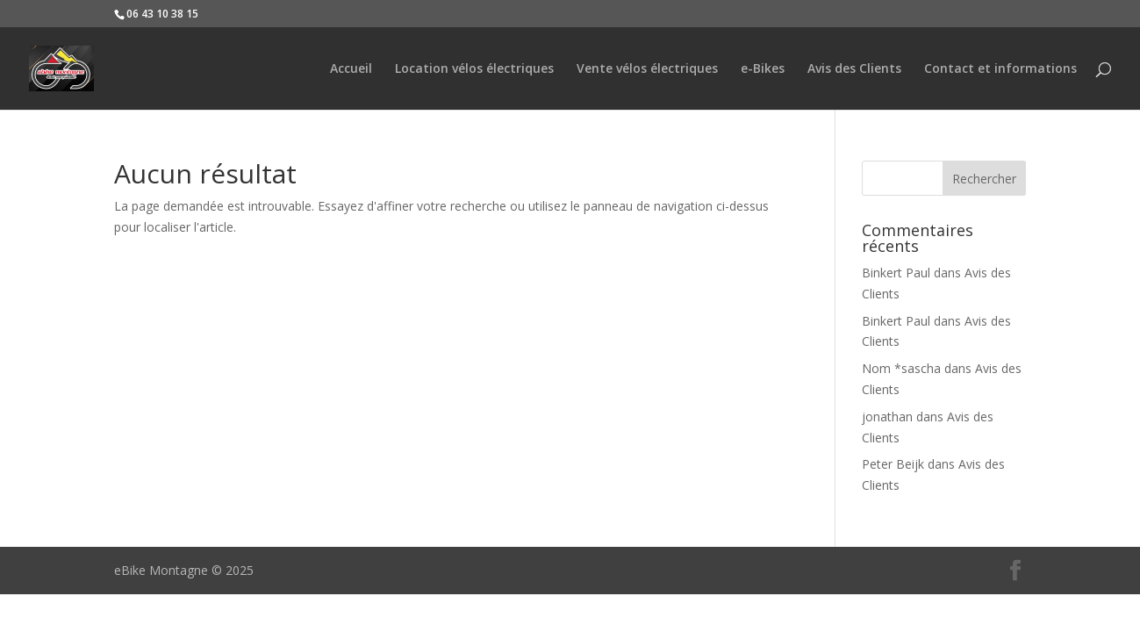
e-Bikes (763, 69)
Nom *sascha (901, 368)
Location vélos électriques (474, 69)
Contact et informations (1000, 69)
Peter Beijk (893, 464)
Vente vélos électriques (647, 69)
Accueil (351, 69)
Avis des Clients (854, 69)
